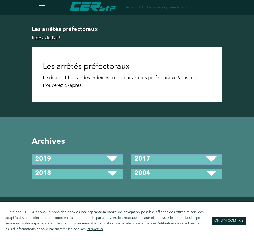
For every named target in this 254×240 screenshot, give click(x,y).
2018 (43, 173)
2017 (142, 159)
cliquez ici (95, 229)
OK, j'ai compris (228, 221)
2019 (43, 159)
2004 (142, 173)
